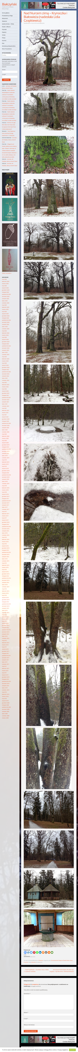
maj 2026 (4, 279)
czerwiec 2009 (5, 715)
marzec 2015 (5, 567)
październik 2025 (6, 294)
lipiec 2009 (5, 713)
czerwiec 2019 (5, 457)
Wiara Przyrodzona (7, 49)
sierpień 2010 (5, 685)
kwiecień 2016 (5, 539)
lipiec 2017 (5, 507)
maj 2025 (4, 305)
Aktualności (5, 18)
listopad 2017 (5, 498)
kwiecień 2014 (5, 591)
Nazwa (26, 1012)
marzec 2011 (5, 670)
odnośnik (33, 962)
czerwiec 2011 (5, 664)
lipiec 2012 (5, 636)
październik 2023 (6, 346)
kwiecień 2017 (5, 513)
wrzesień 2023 (5, 348)
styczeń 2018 (5, 494)
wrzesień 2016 (5, 528)
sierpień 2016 (5, 531)
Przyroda (4, 29)
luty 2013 (4, 621)
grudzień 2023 (5, 341)
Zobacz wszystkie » (7, 273)
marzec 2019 (5, 464)
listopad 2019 (5, 447)
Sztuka (3, 35)
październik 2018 (6, 475)
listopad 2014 (5, 576)
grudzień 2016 (5, 522)
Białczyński (9, 4)
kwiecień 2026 (5, 281)
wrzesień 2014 (5, 580)
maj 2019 (4, 460)
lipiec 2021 (5, 404)
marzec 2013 (5, 619)
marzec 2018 (5, 490)
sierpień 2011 (5, 660)
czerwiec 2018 (5, 483)
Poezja (3, 37)
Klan (3, 43)
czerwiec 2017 (5, 509)
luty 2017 (4, 518)
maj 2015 (4, 563)
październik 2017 (6, 500)
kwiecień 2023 (5, 359)
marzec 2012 (5, 645)
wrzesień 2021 (5, 399)
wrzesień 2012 (5, 632)
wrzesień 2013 (5, 606)
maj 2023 (4, 356)
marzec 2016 (5, 541)
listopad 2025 (5, 292)
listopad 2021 (5, 395)
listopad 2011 (5, 653)
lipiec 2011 (5, 662)
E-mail (26, 1018)
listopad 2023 (5, 343)
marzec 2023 (5, 361)
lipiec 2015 (5, 559)
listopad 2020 (5, 421)
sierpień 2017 (5, 505)
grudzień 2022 (5, 367)
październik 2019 (6, 449)
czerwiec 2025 (5, 303)
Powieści (4, 32)
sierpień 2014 (5, 582)
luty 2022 (4, 389)
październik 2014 (6, 578)
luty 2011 (4, 672)
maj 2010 (4, 692)
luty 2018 (4, 492)
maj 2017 (4, 511)
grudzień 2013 (5, 599)
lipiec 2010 (5, 688)
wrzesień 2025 (5, 296)
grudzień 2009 (5, 703)
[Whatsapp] (37, 952)
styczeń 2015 (5, 571)
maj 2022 (4, 382)
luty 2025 (4, 311)
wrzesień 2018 (5, 477)
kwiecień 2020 (5, 436)
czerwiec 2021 (5, 406)
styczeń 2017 (5, 520)
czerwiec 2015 (5, 561)
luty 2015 (4, 569)
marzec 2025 (5, 309)
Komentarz (27, 993)
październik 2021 (6, 397)
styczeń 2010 (5, 700)
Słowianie (4, 21)
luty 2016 (4, 543)
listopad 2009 (5, 705)
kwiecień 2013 (5, 617)
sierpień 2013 (5, 608)
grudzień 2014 (5, 574)
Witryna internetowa (29, 1025)
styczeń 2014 (5, 597)
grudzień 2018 (5, 470)
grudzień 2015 (5, 548)
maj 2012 (4, 640)
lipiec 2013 (5, 610)
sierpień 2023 (5, 350)
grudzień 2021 (5, 393)
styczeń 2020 (5, 442)
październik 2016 (6, 526)
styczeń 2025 (5, 313)
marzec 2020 (5, 438)
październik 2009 (6, 707)
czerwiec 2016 (5, 535)
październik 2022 (6, 371)
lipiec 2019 (5, 455)
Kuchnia (4, 40)
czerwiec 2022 (5, 380)
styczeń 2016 (5, 546)
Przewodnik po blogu (7, 15)
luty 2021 (4, 414)
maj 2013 (4, 614)
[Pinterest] (34, 952)
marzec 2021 (5, 412)
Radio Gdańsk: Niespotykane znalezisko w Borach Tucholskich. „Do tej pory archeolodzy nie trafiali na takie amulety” (9, 95)
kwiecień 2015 (5, 565)
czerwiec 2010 (5, 690)
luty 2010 (4, 698)
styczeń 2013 (5, 623)
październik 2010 (6, 681)
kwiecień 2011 (5, 668)
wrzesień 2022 (5, 374)
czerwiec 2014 (5, 586)
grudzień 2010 (5, 677)
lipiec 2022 (5, 378)
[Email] (52, 952)
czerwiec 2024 (5, 328)
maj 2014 (4, 589)
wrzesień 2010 (5, 683)
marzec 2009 (5, 718)
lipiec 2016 (5, 533)
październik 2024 (6, 320)
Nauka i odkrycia (6, 26)
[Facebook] (25, 952)
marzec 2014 (5, 593)
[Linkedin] (40, 952)
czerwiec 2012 (5, 638)
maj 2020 (4, 434)
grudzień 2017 (5, 496)
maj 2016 (4, 537)
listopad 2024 (5, 318)
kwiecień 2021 (5, 410)
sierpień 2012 (5, 634)
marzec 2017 (5, 516)
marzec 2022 (5, 387)
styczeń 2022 (5, 391)
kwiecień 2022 (5, 384)
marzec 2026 (5, 283)
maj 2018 (4, 485)
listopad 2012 (5, 627)
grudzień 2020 (5, 419)
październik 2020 (6, 423)
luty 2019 (4, 466)
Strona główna (5, 13)
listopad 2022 (5, 369)
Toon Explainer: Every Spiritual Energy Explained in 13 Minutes (8, 133)
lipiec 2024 (5, 326)
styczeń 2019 (5, 468)
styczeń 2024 (5, 339)
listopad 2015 (5, 550)
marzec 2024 (5, 335)
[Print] (49, 952)
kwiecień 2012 (5, 642)
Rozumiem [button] (72, 1050)
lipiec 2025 (5, 300)
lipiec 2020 (5, 430)
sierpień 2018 (5, 479)
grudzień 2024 (5, 316)
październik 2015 (6, 552)
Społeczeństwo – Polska (8, 24)
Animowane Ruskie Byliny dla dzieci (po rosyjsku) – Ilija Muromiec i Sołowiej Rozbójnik (62, 971)
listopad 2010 (5, 679)
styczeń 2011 (5, 675)
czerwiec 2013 (5, 612)
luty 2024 (4, 337)
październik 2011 (6, 655)
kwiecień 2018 (5, 488)
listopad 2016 (5, 524)
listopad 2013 (5, 602)
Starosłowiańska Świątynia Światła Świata (60, 960)
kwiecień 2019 (5, 462)
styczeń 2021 (5, 417)
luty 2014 (4, 595)
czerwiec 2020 (5, 432)
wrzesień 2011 (5, 657)
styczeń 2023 (5, 365)
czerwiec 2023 (5, 354)
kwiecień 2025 (5, 307)
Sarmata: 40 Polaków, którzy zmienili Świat (9, 140)
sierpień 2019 (5, 453)
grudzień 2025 (5, 290)
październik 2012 (6, 629)
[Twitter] (31, 952)
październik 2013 (6, 604)
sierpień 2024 (5, 324)
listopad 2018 (5, 473)
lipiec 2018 (5, 481)
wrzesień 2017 (5, 503)
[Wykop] (28, 952)
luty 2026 (4, 285)
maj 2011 (4, 666)
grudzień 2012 (5, 625)
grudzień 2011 (5, 651)
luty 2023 (4, 363)
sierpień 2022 (5, 376)
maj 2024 (4, 331)
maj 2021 (4, 408)
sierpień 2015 (5, 556)
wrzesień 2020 (5, 425)
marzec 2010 (5, 696)
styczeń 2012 (5, 649)
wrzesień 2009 (5, 709)
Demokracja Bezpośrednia (8, 46)
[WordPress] (46, 952)
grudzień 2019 (5, 445)
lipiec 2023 (5, 352)
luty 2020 (4, 440)
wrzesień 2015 (5, 554)
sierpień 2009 (5, 711)
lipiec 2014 (5, 584)
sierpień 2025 (5, 298)
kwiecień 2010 (5, 694)
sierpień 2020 (5, 427)
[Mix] (43, 952)
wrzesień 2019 (5, 451)
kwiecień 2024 (5, 333)
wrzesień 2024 (5, 322)
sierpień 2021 (5, 402)
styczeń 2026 (5, 288)
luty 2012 (4, 647)
